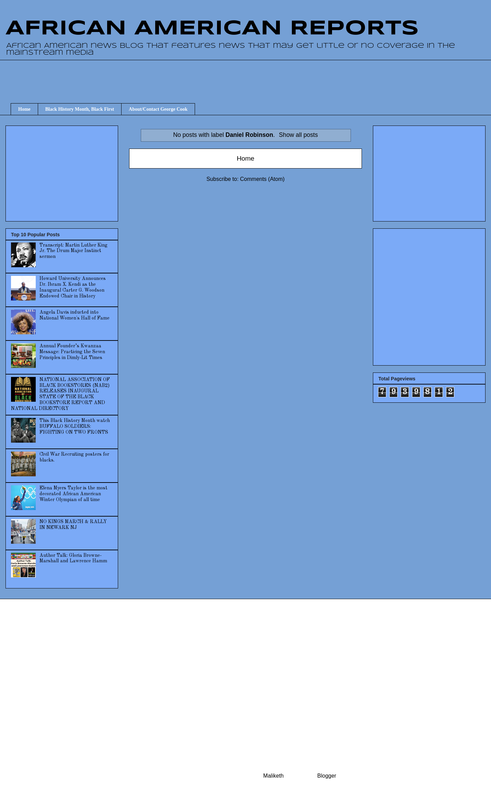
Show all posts (298, 134)
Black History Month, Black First (79, 109)
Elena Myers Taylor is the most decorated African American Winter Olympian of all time (73, 494)
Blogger (326, 776)
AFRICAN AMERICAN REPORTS (212, 29)
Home (24, 109)
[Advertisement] (62, 171)
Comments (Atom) (262, 179)
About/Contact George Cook (158, 109)
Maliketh (273, 776)
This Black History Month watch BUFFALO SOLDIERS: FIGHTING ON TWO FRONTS (74, 426)
